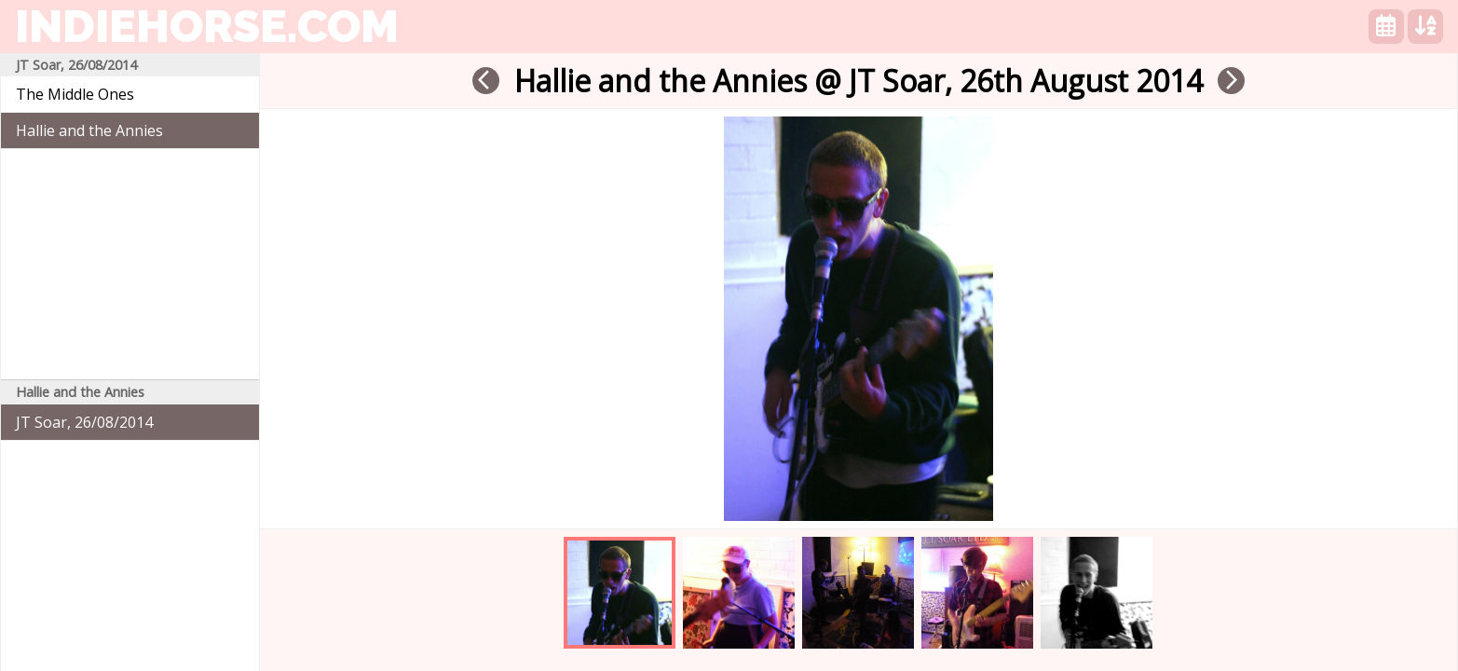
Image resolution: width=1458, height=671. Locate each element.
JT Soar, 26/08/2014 (84, 422)
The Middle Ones (75, 94)
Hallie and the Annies (89, 130)
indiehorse (207, 26)
